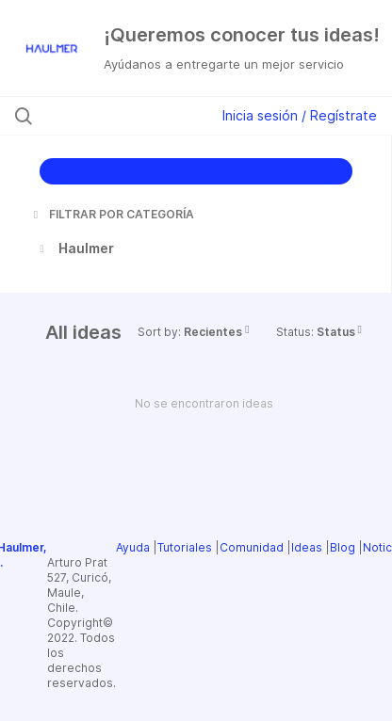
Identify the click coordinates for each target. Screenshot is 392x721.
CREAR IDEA (195, 171)
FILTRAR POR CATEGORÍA (112, 214)
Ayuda (133, 547)
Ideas (306, 547)
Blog (342, 547)
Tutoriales (184, 547)
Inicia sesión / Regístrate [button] (299, 115)
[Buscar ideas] (119, 115)
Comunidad (252, 547)
